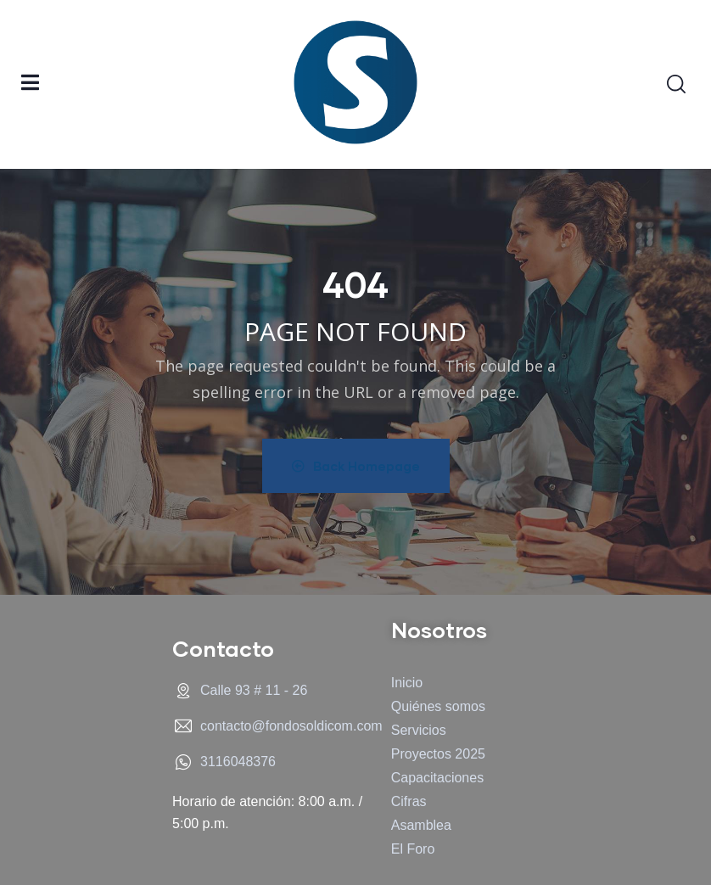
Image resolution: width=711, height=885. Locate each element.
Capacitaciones (437, 777)
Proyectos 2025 (438, 754)
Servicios (418, 730)
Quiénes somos (438, 706)
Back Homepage (356, 465)
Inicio (407, 682)
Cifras (409, 801)
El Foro (413, 849)
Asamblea (421, 825)
